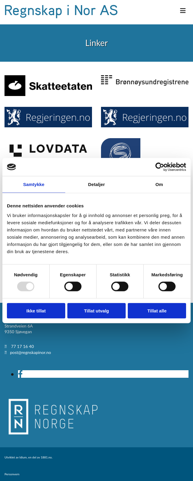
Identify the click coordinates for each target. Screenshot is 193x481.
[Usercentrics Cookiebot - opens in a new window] (159, 167)
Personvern (12, 474)
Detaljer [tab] (96, 184)
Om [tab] (159, 184)
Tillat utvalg (96, 310)
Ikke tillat (36, 310)
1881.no (46, 457)
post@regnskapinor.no (30, 352)
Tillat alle (157, 310)
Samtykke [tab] (33, 184)
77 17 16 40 (22, 346)
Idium (23, 457)
